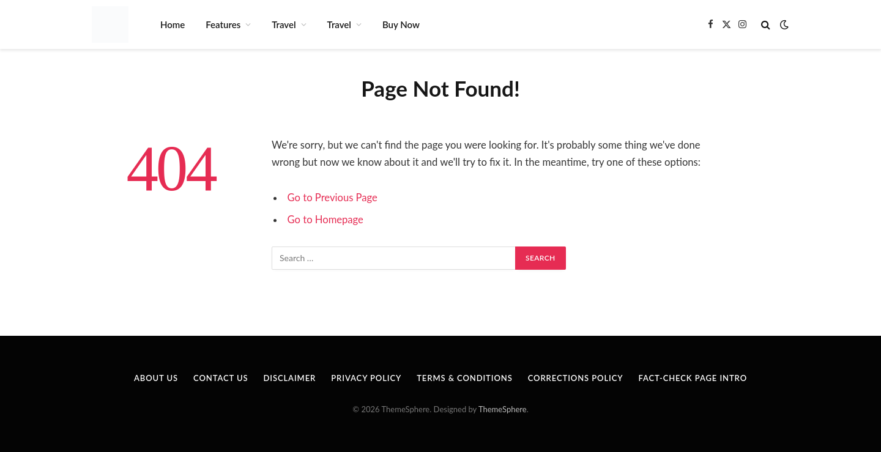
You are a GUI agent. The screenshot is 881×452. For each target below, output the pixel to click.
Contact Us (220, 378)
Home (172, 24)
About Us (156, 378)
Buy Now (401, 24)
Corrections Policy (575, 378)
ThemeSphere (502, 409)
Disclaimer (289, 378)
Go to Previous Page (332, 197)
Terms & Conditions (465, 378)
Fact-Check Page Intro (692, 378)
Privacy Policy (366, 378)
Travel (284, 24)
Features (223, 24)
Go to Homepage (325, 219)
